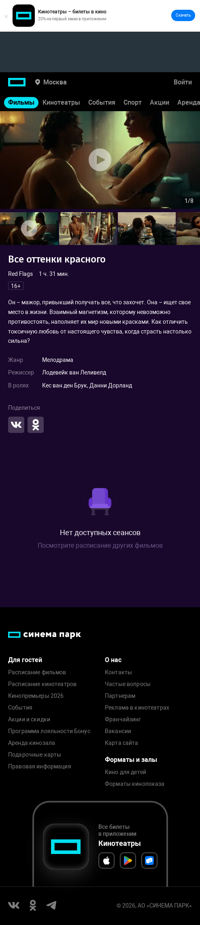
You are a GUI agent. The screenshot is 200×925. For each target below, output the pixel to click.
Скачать (183, 15)
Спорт (132, 102)
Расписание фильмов (37, 672)
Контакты (118, 672)
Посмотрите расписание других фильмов (100, 545)
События (101, 102)
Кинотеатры (61, 102)
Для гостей (25, 660)
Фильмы (21, 102)
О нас (113, 660)
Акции (159, 102)
